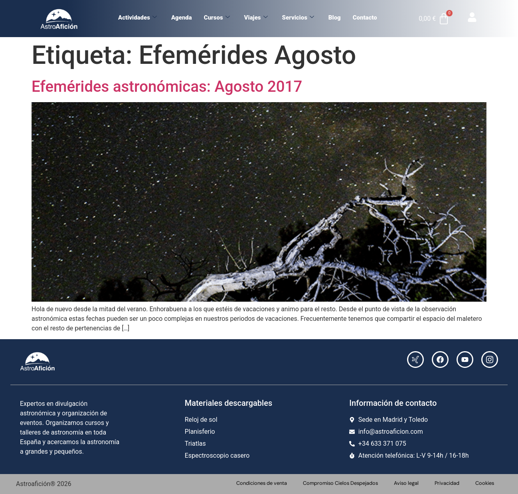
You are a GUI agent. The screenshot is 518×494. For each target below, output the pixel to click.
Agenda (181, 17)
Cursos (217, 17)
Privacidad (447, 483)
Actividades (137, 17)
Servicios (298, 17)
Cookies (484, 483)
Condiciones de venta (261, 483)
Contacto (365, 17)
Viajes (256, 17)
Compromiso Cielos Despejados (340, 483)
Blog (334, 17)
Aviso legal (406, 483)
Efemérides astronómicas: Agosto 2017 (167, 86)
